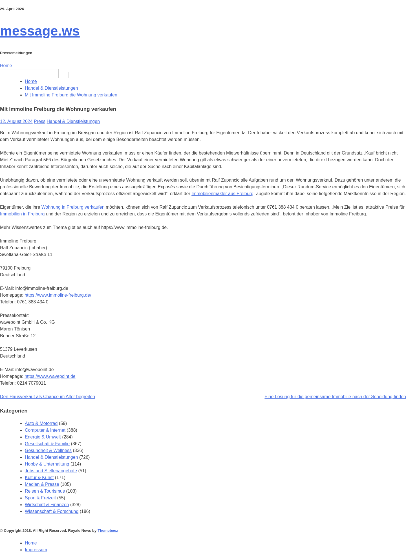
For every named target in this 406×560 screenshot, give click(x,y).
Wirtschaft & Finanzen (47, 504)
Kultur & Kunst (39, 477)
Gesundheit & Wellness (48, 450)
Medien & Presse (42, 484)
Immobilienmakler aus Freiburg (222, 193)
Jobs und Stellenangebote (51, 470)
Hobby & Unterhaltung (47, 464)
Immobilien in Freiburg (22, 213)
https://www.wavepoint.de (50, 376)
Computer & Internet (45, 430)
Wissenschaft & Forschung (51, 511)
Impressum (36, 549)
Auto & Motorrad (41, 423)
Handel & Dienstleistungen (73, 121)
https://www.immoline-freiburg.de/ (58, 295)
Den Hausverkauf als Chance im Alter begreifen (47, 396)
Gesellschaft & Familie (47, 443)
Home (6, 65)
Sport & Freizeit (40, 497)
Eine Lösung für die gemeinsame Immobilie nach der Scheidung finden (335, 396)
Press (39, 121)
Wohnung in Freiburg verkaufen (73, 207)
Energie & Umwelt (43, 437)
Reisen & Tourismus (45, 491)
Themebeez (108, 530)
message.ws (40, 30)
